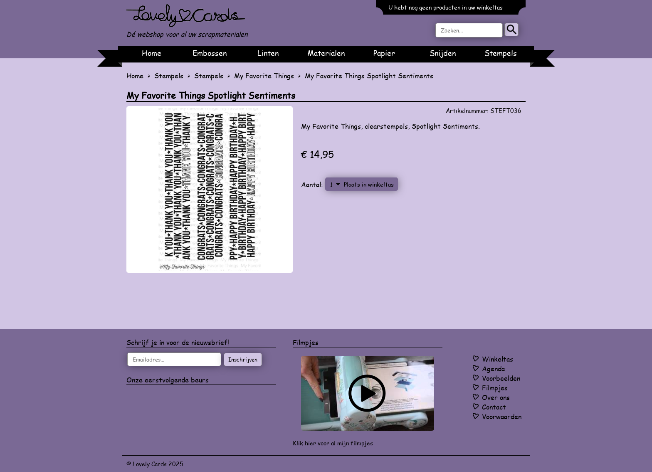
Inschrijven (242, 359)
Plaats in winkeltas (369, 184)
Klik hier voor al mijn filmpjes (333, 443)
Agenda (493, 368)
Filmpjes (495, 387)
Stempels (500, 53)
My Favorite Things (264, 75)
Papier (384, 53)
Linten (268, 53)
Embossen (210, 53)
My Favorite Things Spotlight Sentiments (369, 75)
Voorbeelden (501, 378)
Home (151, 53)
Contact (494, 407)
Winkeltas (497, 359)
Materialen (326, 53)
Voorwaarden (501, 416)
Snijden (443, 53)
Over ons (496, 397)
